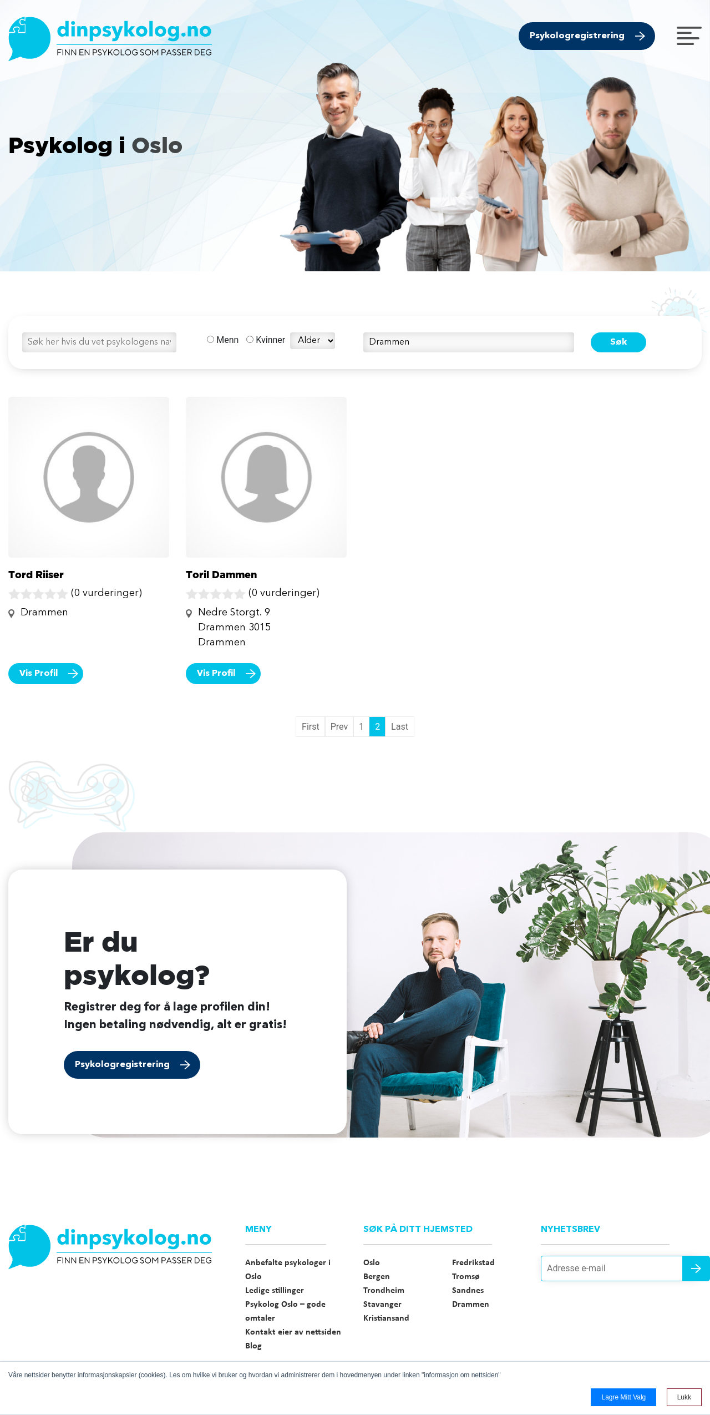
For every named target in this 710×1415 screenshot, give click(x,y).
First (311, 726)
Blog (253, 1346)
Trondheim (383, 1290)
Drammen (470, 1304)
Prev (339, 726)
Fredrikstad (473, 1263)
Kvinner (265, 340)
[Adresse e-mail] (621, 1268)
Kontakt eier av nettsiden (293, 1332)
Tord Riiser (36, 574)
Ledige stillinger (274, 1290)
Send (696, 1268)
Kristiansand (386, 1318)
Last (399, 726)
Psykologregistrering (577, 36)
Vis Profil (38, 673)
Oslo (371, 1263)
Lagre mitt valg (623, 1397)
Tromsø (466, 1276)
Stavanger (382, 1304)
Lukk (684, 1397)
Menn (223, 340)
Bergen (376, 1276)
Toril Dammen (221, 574)
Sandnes (468, 1290)
